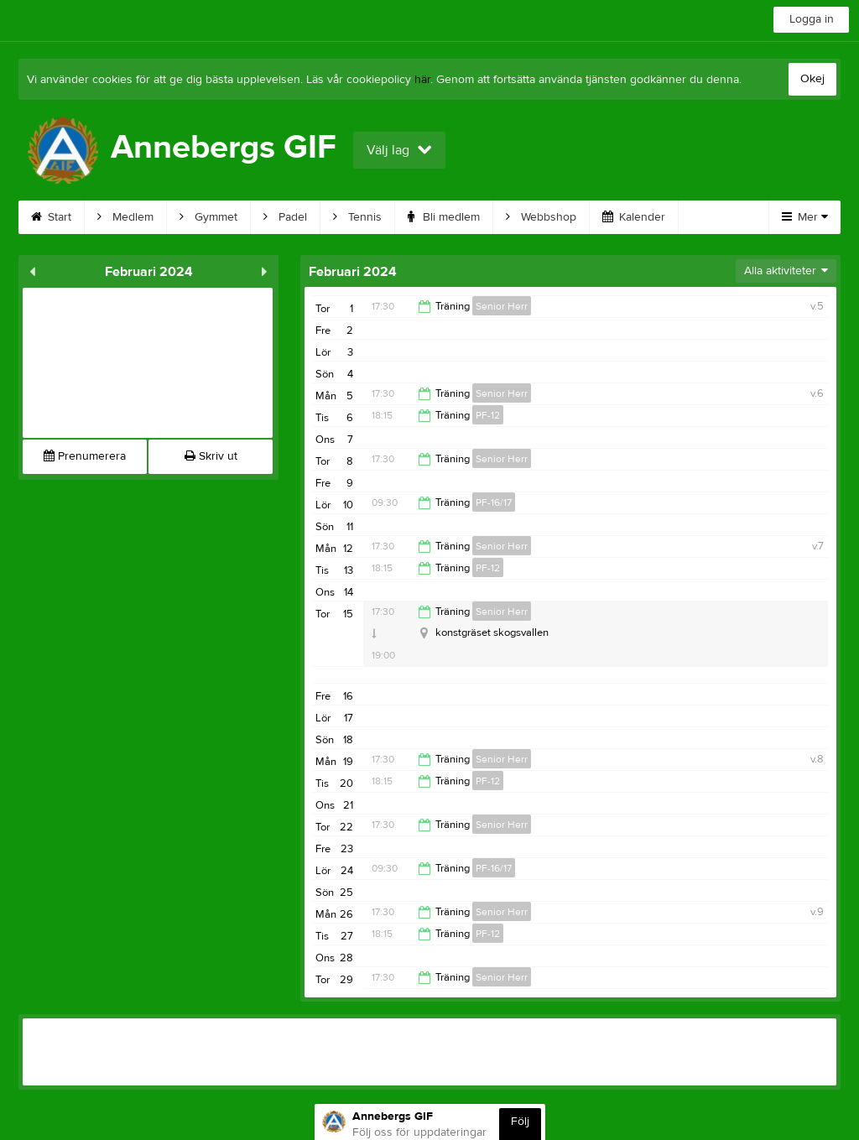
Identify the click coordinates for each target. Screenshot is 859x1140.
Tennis (357, 217)
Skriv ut (211, 456)
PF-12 (488, 415)
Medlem (125, 217)
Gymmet (208, 217)
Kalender (633, 217)
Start (51, 217)
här (422, 79)
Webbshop (541, 217)
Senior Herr (502, 306)
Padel (285, 217)
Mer (805, 217)
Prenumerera (85, 456)
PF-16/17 (494, 502)
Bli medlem (444, 217)
